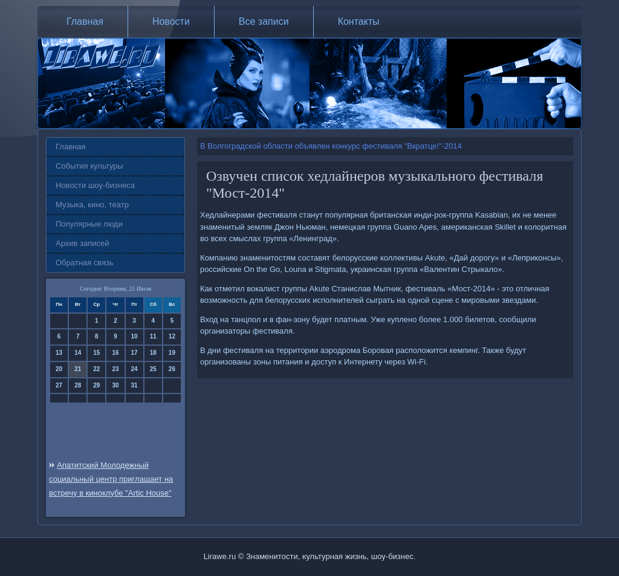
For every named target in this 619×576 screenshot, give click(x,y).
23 (115, 369)
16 (115, 352)
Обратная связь (85, 262)
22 (96, 369)
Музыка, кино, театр (92, 204)
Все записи (264, 21)
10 (134, 336)
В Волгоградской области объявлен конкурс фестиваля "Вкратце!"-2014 (331, 145)
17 (134, 352)
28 (77, 385)
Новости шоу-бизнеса (95, 185)
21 (77, 369)
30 (115, 385)
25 (153, 369)
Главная (84, 21)
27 (59, 385)
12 (172, 336)
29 (96, 385)
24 (134, 369)
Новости (171, 21)
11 (153, 336)
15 (96, 352)
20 (59, 369)
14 (77, 352)
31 (134, 385)
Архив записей (82, 243)
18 (153, 352)
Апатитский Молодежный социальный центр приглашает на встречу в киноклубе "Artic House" (111, 479)
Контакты (359, 21)
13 (59, 352)
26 (172, 369)
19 (172, 352)
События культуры (89, 165)
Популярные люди (89, 223)
